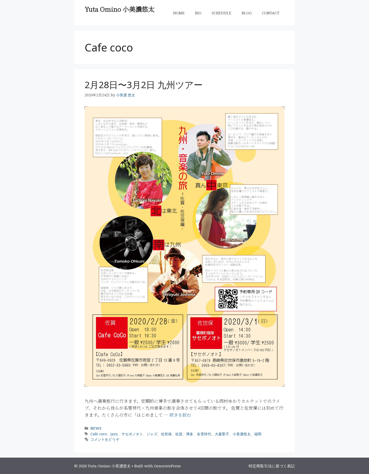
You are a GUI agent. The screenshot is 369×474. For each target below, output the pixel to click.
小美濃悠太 (242, 433)
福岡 (257, 433)
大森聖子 (222, 433)
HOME (179, 12)
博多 (189, 433)
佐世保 (166, 433)
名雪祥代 (204, 433)
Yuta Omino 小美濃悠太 (120, 9)
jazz (114, 433)
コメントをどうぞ (104, 439)
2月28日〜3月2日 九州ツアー (144, 85)
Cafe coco (98, 433)
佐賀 (178, 433)
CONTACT (270, 12)
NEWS (95, 428)
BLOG (247, 12)
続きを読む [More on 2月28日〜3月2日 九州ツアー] (180, 414)
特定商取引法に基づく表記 (272, 465)
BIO (198, 12)
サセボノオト (132, 433)
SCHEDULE (221, 12)
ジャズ (152, 433)
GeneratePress (167, 465)
